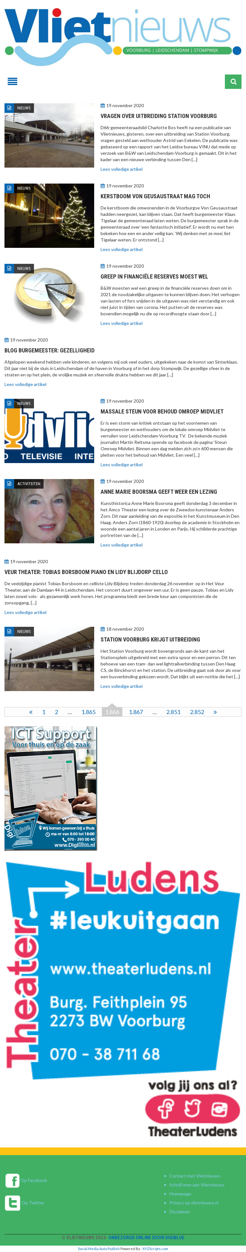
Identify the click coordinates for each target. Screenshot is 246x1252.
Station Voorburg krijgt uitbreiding (150, 639)
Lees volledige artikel (122, 169)
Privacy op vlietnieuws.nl (193, 1202)
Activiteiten (28, 483)
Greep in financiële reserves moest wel (154, 276)
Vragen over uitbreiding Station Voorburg (159, 116)
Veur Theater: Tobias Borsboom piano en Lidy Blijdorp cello (86, 572)
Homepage (180, 1193)
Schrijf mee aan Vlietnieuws (197, 1184)
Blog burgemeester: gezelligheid (49, 350)
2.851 (173, 711)
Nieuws (24, 108)
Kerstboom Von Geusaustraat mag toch (155, 196)
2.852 (197, 711)
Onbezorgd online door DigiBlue (146, 1237)
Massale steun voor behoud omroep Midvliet (162, 411)
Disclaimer (179, 1211)
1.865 (88, 711)
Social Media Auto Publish (99, 1249)
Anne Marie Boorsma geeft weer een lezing (159, 491)
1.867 (136, 711)
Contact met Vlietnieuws (194, 1175)
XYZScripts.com (155, 1249)
